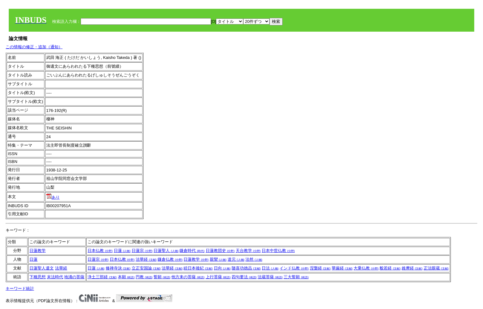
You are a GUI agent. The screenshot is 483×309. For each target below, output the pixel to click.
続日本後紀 (198, 268)
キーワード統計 (20, 288)
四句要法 (244, 277)
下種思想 (37, 277)
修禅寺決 (118, 268)
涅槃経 (320, 268)
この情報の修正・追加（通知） (34, 47)
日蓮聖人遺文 (41, 268)
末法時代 (55, 277)
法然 (253, 259)
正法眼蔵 (436, 268)
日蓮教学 (37, 250)
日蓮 (122, 250)
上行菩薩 (218, 277)
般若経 (390, 268)
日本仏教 (100, 250)
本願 (126, 277)
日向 (222, 268)
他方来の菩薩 (187, 277)
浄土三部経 (102, 277)
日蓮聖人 (166, 250)
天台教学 (248, 250)
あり (53, 197)
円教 (144, 277)
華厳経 (342, 268)
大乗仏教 (366, 268)
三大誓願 (296, 277)
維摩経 (412, 268)
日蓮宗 (142, 250)
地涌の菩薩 (74, 277)
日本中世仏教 (278, 250)
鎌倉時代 (191, 250)
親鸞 (218, 259)
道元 (236, 259)
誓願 (161, 277)
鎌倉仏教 (170, 259)
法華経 (146, 259)
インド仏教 (294, 268)
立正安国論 (146, 268)
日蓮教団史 (220, 250)
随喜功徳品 (246, 268)
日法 (270, 268)
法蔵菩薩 (270, 277)
